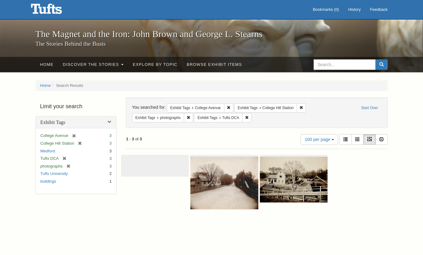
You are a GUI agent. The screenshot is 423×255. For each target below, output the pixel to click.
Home (47, 64)
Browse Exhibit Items (214, 64)
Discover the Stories (93, 64)
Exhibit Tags (53, 122)
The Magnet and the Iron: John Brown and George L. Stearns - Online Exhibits (54, 11)
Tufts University (54, 173)
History (354, 9)
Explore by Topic (155, 64)
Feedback (378, 9)
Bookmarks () (326, 9)
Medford (47, 151)
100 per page (319, 139)
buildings (48, 181)
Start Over (369, 108)
